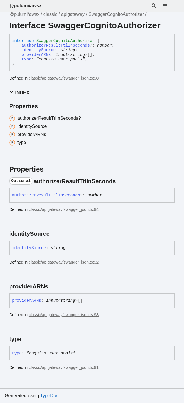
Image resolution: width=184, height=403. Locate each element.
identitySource (39, 50)
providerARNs (36, 54)
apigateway (73, 14)
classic (50, 14)
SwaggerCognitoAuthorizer (116, 14)
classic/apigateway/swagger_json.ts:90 (64, 78)
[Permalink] (121, 181)
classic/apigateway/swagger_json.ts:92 (64, 262)
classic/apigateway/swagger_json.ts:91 (64, 367)
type (27, 59)
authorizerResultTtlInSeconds (56, 45)
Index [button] (19, 92)
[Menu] (169, 6)
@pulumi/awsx (25, 5)
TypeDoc (49, 395)
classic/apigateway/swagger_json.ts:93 (64, 314)
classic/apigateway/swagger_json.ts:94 (64, 209)
